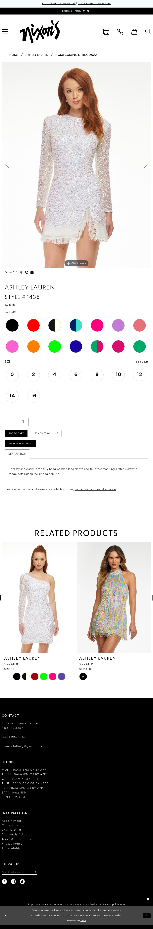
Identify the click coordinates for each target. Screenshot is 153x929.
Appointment (11, 824)
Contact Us (10, 829)
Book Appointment (22, 447)
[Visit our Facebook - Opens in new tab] (4, 885)
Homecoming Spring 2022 (76, 55)
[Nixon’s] (40, 32)
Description (17, 457)
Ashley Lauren (37, 55)
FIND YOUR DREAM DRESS (56, 4)
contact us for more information (95, 493)
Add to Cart (17, 435)
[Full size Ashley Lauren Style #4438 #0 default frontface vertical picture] (76, 165)
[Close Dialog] (6, 919)
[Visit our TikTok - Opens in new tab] (22, 885)
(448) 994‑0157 (14, 740)
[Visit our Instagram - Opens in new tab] (13, 885)
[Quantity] (17, 423)
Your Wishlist (11, 833)
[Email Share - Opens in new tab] (31, 272)
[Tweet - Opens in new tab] (21, 273)
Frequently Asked (15, 838)
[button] (134, 32)
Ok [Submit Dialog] (146, 919)
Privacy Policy (12, 847)
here (83, 924)
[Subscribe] (40, 876)
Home (14, 55)
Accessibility (11, 852)
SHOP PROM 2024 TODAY (97, 4)
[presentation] (39, 601)
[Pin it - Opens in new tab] (26, 273)
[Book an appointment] (76, 11)
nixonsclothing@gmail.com (22, 749)
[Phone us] (120, 32)
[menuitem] (106, 32)
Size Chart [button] (141, 362)
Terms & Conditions (16, 842)
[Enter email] (22, 876)
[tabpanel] (76, 165)
